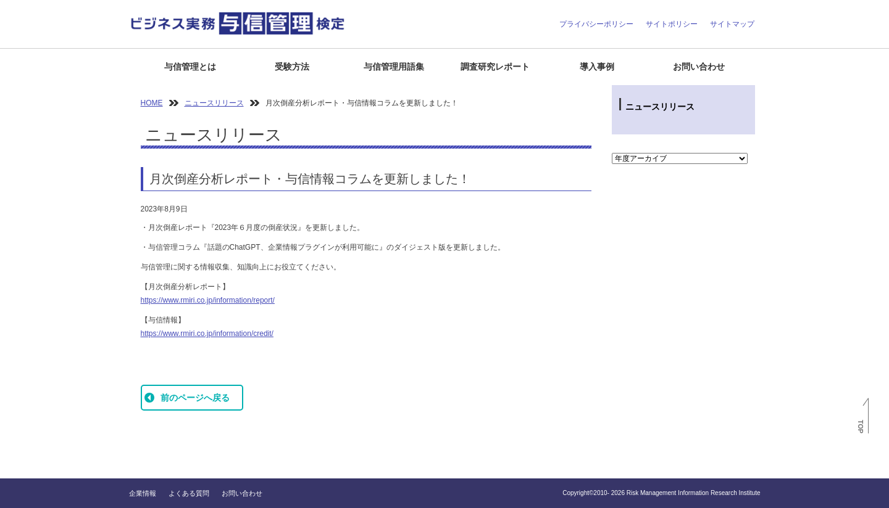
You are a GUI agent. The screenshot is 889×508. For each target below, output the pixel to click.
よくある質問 (189, 493)
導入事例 (597, 67)
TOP (860, 426)
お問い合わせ (699, 67)
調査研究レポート (495, 67)
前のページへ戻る (195, 398)
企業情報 (142, 493)
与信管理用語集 (394, 67)
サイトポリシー (672, 24)
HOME (152, 103)
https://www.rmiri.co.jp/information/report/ (208, 300)
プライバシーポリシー (596, 24)
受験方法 (292, 67)
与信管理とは (190, 67)
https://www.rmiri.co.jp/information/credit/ (207, 333)
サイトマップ (732, 24)
